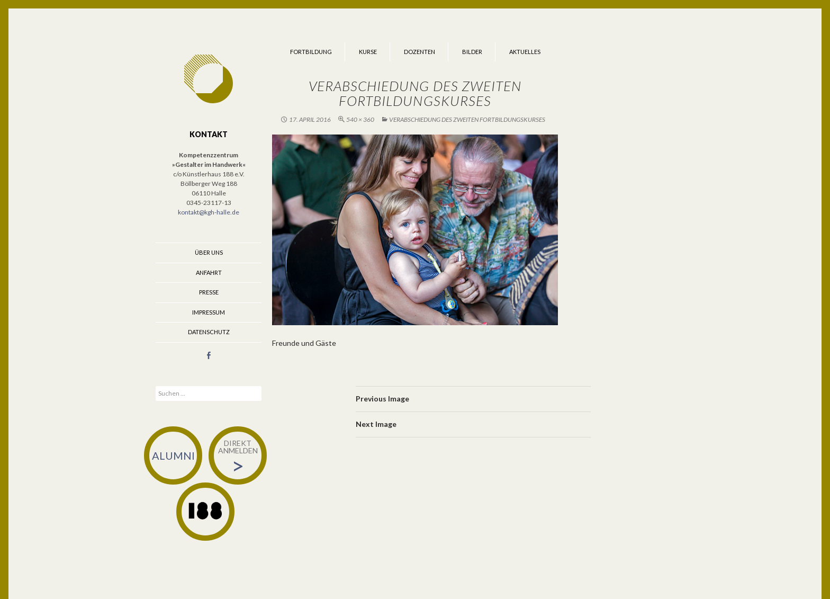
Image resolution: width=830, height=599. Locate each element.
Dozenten (419, 51)
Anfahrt (209, 272)
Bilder (472, 51)
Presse (209, 292)
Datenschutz (209, 331)
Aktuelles (524, 51)
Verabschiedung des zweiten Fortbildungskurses (467, 119)
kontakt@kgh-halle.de (208, 212)
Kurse (368, 51)
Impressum (208, 312)
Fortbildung (311, 51)
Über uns (209, 252)
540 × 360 (360, 119)
